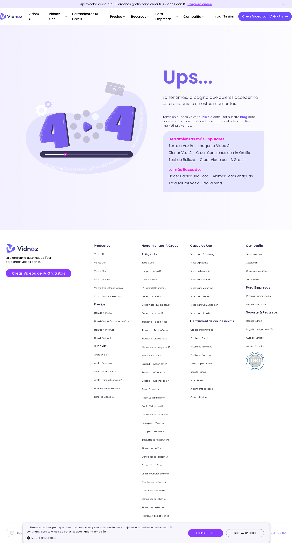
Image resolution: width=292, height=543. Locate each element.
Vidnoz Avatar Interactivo (105, 296)
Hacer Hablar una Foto (188, 176)
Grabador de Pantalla (223, 329)
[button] (104, 538)
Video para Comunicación (227, 304)
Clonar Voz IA (180, 153)
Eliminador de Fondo (168, 507)
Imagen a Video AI (214, 146)
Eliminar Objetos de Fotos (171, 473)
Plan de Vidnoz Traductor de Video (112, 321)
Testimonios (271, 279)
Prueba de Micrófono (222, 346)
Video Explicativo (219, 262)
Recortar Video (217, 371)
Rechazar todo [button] (245, 533)
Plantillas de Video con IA (104, 388)
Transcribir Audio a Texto (171, 329)
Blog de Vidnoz (273, 320)
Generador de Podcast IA (171, 456)
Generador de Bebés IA (170, 498)
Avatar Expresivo (98, 362)
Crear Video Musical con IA (172, 304)
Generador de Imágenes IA (173, 346)
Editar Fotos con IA (166, 355)
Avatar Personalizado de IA (106, 379)
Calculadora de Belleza (170, 490)
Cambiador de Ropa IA (169, 481)
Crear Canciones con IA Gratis (223, 153)
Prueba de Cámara (221, 354)
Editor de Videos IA (99, 396)
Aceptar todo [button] (205, 533)
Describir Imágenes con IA (172, 380)
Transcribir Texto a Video (171, 321)
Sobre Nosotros (274, 254)
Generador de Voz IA (168, 313)
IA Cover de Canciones (169, 287)
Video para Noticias (221, 279)
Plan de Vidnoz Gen (100, 329)
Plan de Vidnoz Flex (99, 338)
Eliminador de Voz (166, 448)
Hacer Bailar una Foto (168, 397)
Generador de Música (169, 296)
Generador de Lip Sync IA (171, 414)
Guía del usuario (274, 337)
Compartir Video (219, 397)
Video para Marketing (223, 287)
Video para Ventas (221, 296)
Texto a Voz (161, 262)
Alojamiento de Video (223, 388)
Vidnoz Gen (54, 16)
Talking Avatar (163, 254)
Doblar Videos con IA (168, 405)
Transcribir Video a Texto (171, 338)
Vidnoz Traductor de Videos (107, 287)
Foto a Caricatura (165, 389)
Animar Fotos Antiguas (233, 176)
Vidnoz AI (34, 16)
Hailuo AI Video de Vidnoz (171, 515)
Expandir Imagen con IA (170, 363)
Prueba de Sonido (220, 338)
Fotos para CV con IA (168, 422)
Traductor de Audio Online (172, 439)
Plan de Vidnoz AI (98, 312)
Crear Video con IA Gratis (222, 160)
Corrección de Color (167, 465)
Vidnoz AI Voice (97, 279)
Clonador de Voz (165, 279)
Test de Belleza (182, 160)
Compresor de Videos (169, 431)
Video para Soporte (221, 313)
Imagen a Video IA (166, 270)
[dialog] (146, 533)
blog (243, 117)
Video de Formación (222, 270)
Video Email (215, 380)
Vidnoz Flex (93, 270)
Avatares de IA (96, 354)
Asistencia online (275, 346)
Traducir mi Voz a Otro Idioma (195, 183)
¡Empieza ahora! (199, 4)
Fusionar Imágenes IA (168, 372)
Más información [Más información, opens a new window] (95, 531)
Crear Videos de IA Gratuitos (38, 273)
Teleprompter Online (222, 363)
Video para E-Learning (223, 254)
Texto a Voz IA (181, 146)
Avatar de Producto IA (102, 371)
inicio (205, 117)
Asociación (270, 262)
